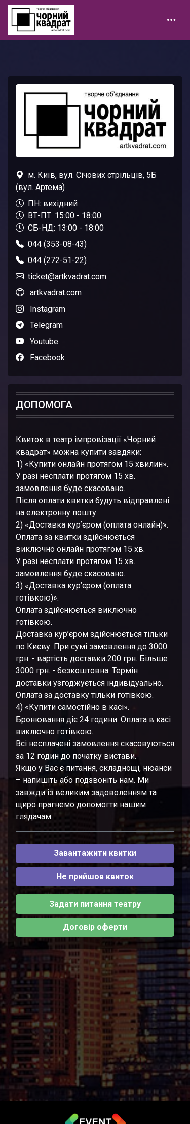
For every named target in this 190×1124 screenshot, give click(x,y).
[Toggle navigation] (171, 19)
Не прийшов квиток (95, 876)
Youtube (44, 341)
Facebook (47, 357)
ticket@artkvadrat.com (67, 276)
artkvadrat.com (56, 292)
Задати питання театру (95, 904)
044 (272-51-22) (57, 260)
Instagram (47, 309)
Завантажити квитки (95, 853)
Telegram (46, 325)
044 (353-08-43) (57, 244)
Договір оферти (95, 927)
